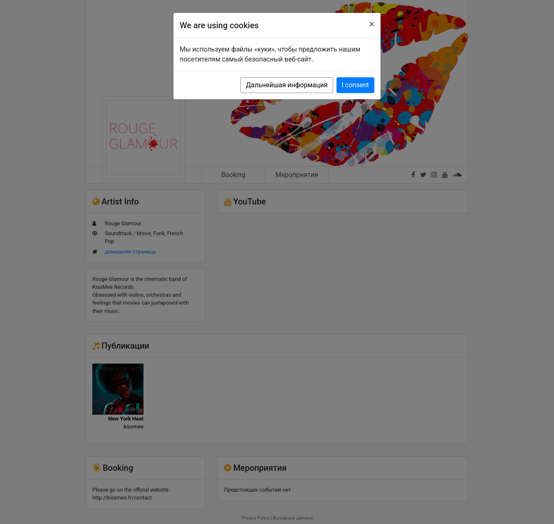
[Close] (372, 24)
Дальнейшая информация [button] (286, 85)
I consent (355, 85)
